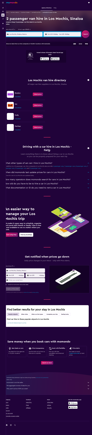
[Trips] (3, 23)
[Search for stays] (3, 11)
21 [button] (35, 62)
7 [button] (48, 54)
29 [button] (39, 66)
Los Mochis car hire (39, 12)
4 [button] (22, 54)
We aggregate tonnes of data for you (49, 386)
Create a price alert (75, 352)
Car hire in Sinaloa (29, 12)
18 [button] (22, 62)
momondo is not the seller (49, 383)
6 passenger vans (62, 162)
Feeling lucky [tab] (68, 310)
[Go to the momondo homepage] (11, 2)
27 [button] (30, 66)
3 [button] (18, 54)
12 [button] (26, 58)
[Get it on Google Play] (73, 403)
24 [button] (18, 66)
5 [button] (26, 54)
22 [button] (39, 62)
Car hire (10, 12)
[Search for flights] (3, 8)
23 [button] (43, 62)
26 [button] (26, 66)
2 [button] (43, 50)
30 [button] (43, 66)
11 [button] (22, 58)
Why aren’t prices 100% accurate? (49, 389)
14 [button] (35, 58)
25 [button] (22, 66)
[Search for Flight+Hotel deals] (3, 18)
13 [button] (30, 58)
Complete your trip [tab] (55, 310)
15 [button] (39, 58)
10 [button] (18, 58)
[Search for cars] (3, 15)
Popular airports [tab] (16, 310)
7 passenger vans (73, 162)
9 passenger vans (17, 164)
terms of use (30, 288)
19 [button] (26, 62)
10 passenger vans (29, 164)
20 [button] (31, 62)
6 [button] (30, 54)
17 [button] (18, 62)
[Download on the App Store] (73, 408)
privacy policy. (39, 288)
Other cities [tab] (28, 310)
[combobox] (13, 29)
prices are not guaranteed (46, 378)
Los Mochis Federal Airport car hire (20, 318)
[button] (3, 3)
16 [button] (43, 58)
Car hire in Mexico (18, 12)
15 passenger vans (43, 164)
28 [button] (35, 66)
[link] (40, 90)
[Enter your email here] (29, 276)
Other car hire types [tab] (41, 310)
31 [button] (18, 70)
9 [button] (43, 54)
